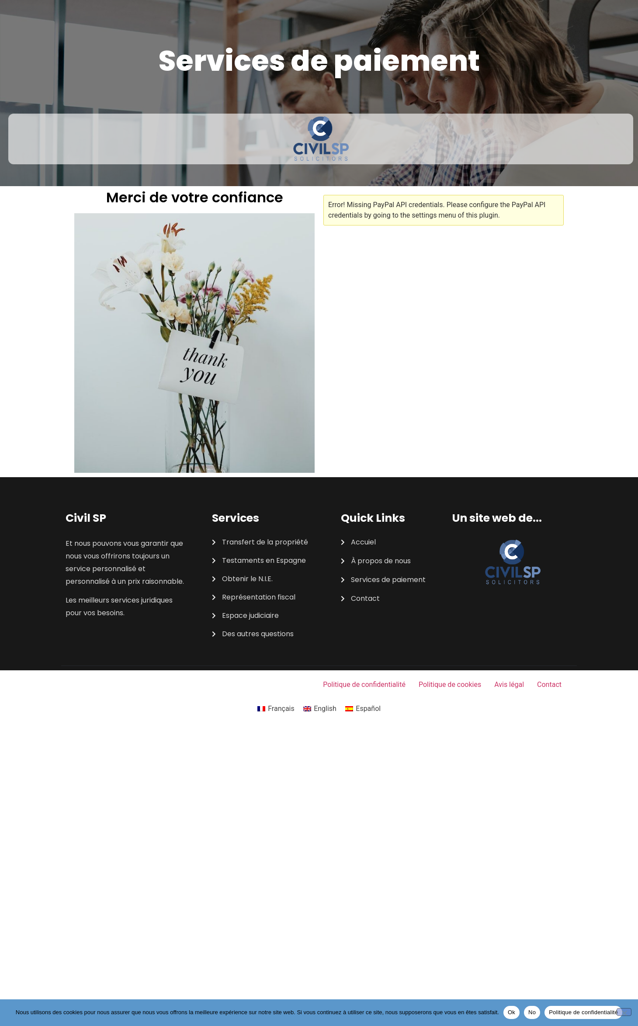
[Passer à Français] (276, 709)
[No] (624, 1012)
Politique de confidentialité (364, 684)
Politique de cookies (450, 684)
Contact (549, 684)
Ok (511, 1012)
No (532, 1012)
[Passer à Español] (363, 709)
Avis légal (509, 684)
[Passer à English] (320, 709)
